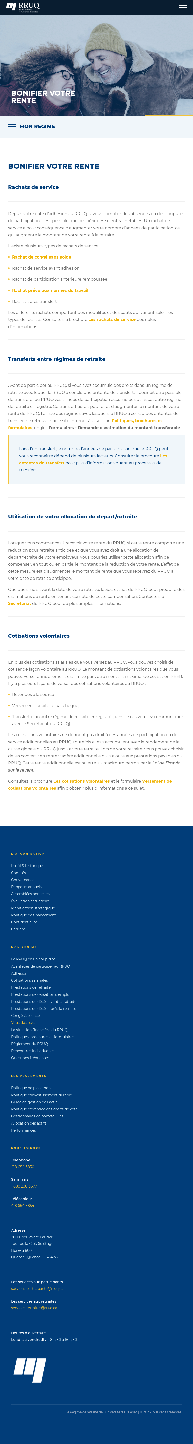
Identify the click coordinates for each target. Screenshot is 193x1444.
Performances (23, 1130)
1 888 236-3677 (24, 1186)
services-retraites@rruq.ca (34, 1308)
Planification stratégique (33, 908)
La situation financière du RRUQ (39, 1030)
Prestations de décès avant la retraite (43, 1001)
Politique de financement (33, 915)
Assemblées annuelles (30, 894)
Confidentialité (24, 922)
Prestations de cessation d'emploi (40, 994)
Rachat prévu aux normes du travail (50, 290)
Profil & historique (27, 865)
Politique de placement (31, 1088)
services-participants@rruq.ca (37, 1288)
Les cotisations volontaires (81, 781)
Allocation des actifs (28, 1123)
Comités (18, 873)
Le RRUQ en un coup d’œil (34, 959)
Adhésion (19, 973)
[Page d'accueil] (23, 8)
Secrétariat (19, 603)
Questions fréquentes (30, 1058)
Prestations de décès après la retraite (43, 1008)
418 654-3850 (22, 1167)
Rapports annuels (26, 887)
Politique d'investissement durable (41, 1095)
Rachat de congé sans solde (41, 257)
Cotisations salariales (29, 980)
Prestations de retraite (31, 987)
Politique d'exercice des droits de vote (44, 1109)
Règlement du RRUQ (29, 1044)
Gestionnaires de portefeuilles (37, 1116)
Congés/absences (26, 1015)
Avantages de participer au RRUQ (40, 966)
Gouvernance (22, 880)
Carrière (18, 929)
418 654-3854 (22, 1205)
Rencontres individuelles (32, 1051)
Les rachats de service (112, 319)
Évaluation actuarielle (30, 901)
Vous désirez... (23, 1022)
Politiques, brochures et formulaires (42, 1037)
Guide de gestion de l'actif (34, 1102)
